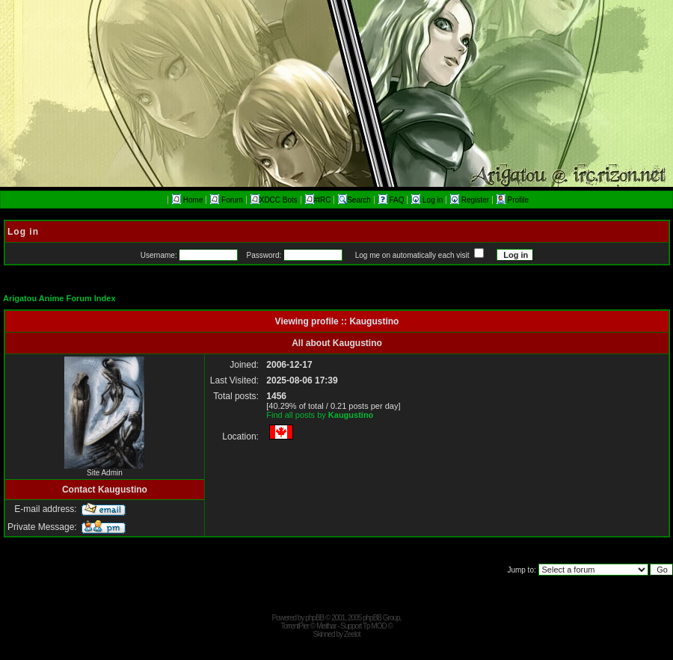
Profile (513, 200)
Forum (226, 200)
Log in (428, 200)
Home (187, 200)
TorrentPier (294, 626)
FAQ (392, 200)
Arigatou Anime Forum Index (59, 298)
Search (354, 200)
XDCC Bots (274, 200)
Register (470, 200)
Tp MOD (375, 626)
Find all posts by (319, 414)
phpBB (314, 618)
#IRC (318, 200)
